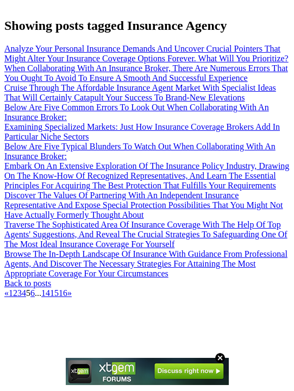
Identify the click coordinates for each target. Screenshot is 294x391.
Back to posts (27, 283)
